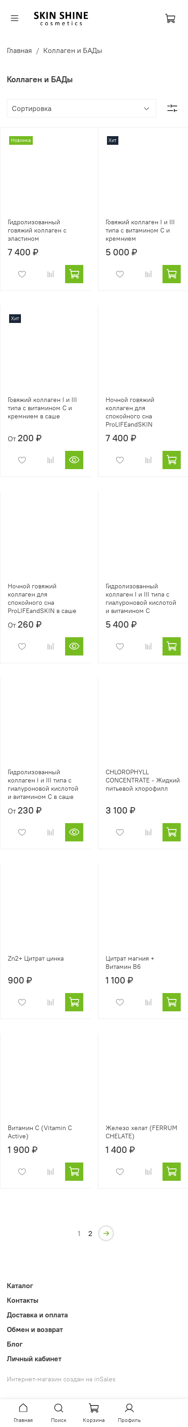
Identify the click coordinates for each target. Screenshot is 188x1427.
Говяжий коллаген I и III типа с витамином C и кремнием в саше (42, 408)
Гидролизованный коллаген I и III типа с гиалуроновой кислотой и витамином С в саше (43, 784)
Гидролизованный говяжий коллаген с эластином (37, 230)
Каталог (20, 1285)
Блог (15, 1343)
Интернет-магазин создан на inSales (61, 1379)
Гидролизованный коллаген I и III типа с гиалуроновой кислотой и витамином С (141, 598)
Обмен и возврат (35, 1329)
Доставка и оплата (37, 1314)
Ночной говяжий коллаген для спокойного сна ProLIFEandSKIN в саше (42, 598)
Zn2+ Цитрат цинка (36, 958)
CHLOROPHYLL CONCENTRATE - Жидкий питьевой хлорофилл (143, 780)
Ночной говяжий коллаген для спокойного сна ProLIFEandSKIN (130, 412)
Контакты (22, 1300)
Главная (19, 50)
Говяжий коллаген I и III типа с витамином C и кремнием (140, 230)
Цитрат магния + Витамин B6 (130, 962)
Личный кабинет (34, 1358)
